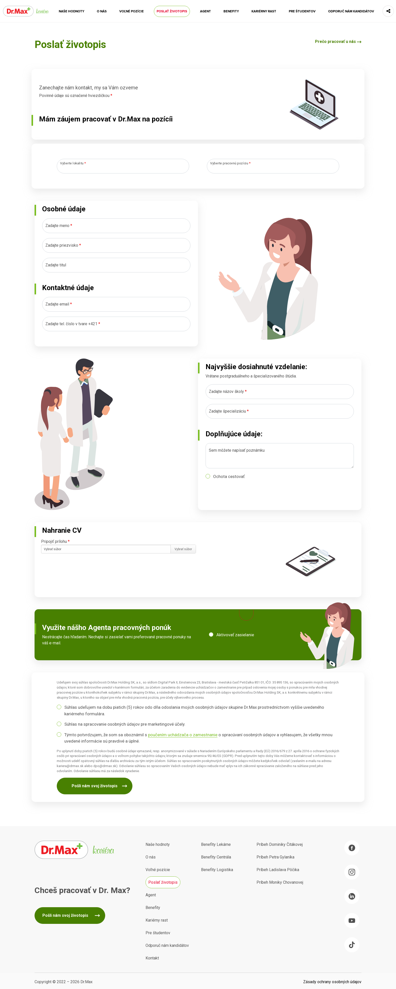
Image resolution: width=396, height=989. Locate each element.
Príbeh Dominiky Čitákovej (280, 844)
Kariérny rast (263, 11)
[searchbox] (62, 166)
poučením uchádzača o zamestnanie (182, 734)
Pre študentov (302, 11)
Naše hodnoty (71, 11)
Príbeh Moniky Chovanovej (280, 882)
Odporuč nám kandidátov (351, 11)
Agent (205, 11)
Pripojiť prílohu (55, 541)
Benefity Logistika (217, 869)
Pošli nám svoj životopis (95, 785)
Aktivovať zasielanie (235, 634)
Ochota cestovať (229, 476)
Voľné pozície (131, 11)
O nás (102, 11)
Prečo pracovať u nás (335, 41)
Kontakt (152, 958)
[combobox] (123, 166)
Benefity (231, 11)
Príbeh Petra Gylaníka (275, 857)
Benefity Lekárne (216, 844)
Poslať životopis (172, 11)
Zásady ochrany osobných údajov (332, 981)
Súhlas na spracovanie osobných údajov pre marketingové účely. (124, 724)
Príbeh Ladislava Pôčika (278, 869)
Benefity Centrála (216, 857)
